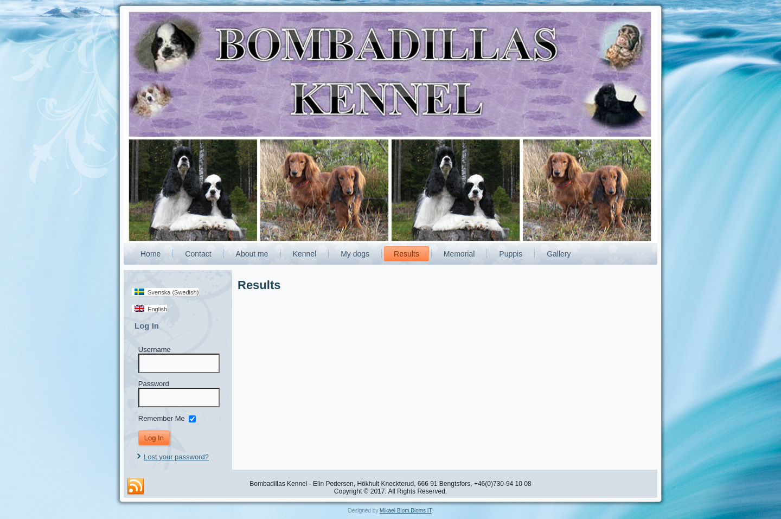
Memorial (459, 253)
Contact (198, 253)
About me (252, 253)
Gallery (559, 253)
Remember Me (161, 418)
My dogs (355, 253)
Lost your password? (176, 457)
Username (154, 349)
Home (150, 253)
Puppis (510, 253)
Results (406, 253)
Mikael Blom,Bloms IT (406, 511)
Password (153, 384)
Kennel (305, 253)
